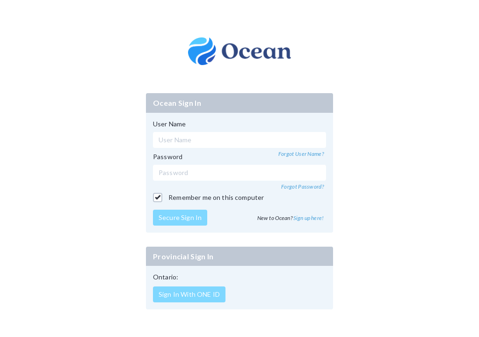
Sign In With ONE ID (189, 294)
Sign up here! (308, 217)
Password (167, 157)
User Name (169, 124)
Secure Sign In (180, 217)
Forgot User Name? (301, 153)
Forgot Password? (302, 186)
